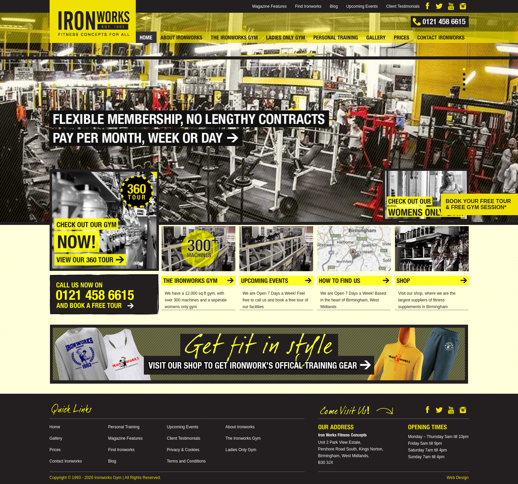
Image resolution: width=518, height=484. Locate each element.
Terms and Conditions (186, 461)
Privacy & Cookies (183, 449)
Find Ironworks (308, 6)
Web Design (457, 477)
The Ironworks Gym (243, 438)
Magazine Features (269, 6)
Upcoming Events (362, 6)
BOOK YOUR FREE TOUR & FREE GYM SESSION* (478, 204)
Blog (334, 6)
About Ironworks (240, 427)
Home (55, 427)
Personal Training (123, 427)
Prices (55, 449)
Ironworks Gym (108, 477)
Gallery (56, 438)
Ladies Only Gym (241, 449)
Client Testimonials (403, 6)
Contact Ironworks (66, 461)
